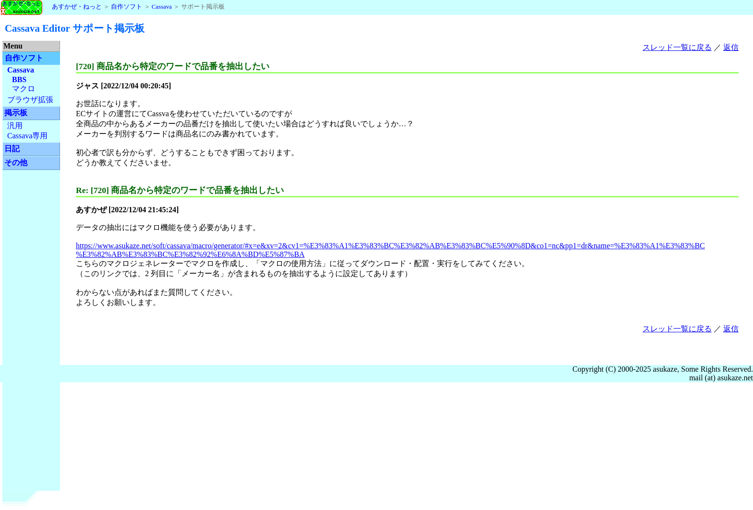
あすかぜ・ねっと (51, 6)
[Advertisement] (31, 322)
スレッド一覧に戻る (677, 47)
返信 (731, 47)
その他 (15, 162)
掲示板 (15, 113)
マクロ (23, 89)
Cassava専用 (27, 136)
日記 (12, 149)
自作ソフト (126, 6)
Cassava (162, 6)
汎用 (15, 125)
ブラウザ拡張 (30, 100)
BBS (19, 79)
